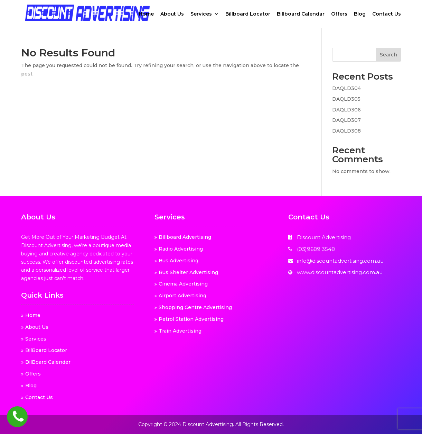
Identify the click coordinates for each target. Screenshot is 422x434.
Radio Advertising (181, 249)
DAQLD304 (346, 88)
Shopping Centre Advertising (195, 307)
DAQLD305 (346, 99)
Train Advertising (180, 331)
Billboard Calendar (301, 14)
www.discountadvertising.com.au (340, 272)
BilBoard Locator (46, 350)
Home (146, 14)
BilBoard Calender (48, 362)
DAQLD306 (346, 110)
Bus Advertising (178, 260)
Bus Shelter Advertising (188, 272)
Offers (339, 14)
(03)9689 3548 (316, 249)
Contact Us (386, 14)
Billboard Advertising (185, 237)
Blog (360, 14)
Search (388, 55)
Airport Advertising (182, 295)
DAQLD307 (346, 120)
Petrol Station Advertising (191, 319)
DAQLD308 (346, 131)
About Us (172, 14)
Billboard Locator (247, 14)
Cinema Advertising (183, 284)
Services (201, 14)
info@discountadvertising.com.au (340, 260)
